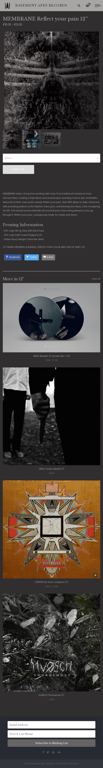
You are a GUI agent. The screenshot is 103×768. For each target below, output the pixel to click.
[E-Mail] (48, 257)
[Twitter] (31, 257)
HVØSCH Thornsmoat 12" (51, 695)
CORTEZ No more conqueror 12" (51, 582)
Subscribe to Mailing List (51, 743)
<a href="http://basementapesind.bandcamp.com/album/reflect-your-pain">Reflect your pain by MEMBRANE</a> (51, 183)
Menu (98, 5)
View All (96, 279)
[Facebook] (13, 257)
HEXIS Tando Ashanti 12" (51, 469)
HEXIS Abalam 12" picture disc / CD (51, 356)
